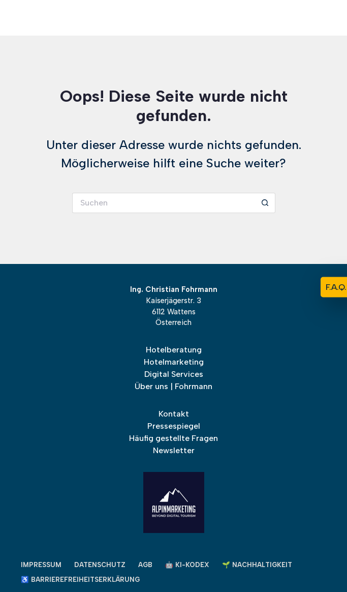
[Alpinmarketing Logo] (261, 17)
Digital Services (173, 374)
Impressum (41, 565)
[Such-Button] (265, 203)
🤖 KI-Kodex (187, 565)
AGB (145, 565)
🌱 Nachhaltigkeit (257, 565)
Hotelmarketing (174, 362)
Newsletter (174, 450)
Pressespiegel (173, 426)
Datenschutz (99, 565)
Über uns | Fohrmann (173, 386)
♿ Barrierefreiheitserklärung (80, 579)
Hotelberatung (174, 349)
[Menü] (27, 18)
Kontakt (174, 414)
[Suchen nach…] (163, 203)
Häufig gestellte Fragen (173, 438)
